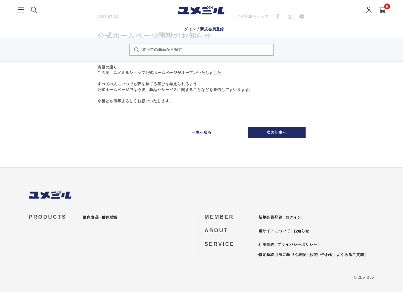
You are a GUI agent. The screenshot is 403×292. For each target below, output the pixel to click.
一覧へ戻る (202, 132)
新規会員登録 (212, 29)
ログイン (188, 29)
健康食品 (91, 217)
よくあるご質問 (350, 254)
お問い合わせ (321, 254)
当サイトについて (274, 231)
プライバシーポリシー (297, 244)
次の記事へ (277, 132)
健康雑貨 (110, 217)
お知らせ (301, 231)
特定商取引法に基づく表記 (282, 254)
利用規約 (266, 244)
